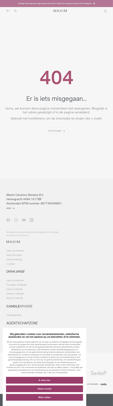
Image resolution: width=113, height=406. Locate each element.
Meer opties (47, 395)
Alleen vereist (47, 386)
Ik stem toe (47, 378)
